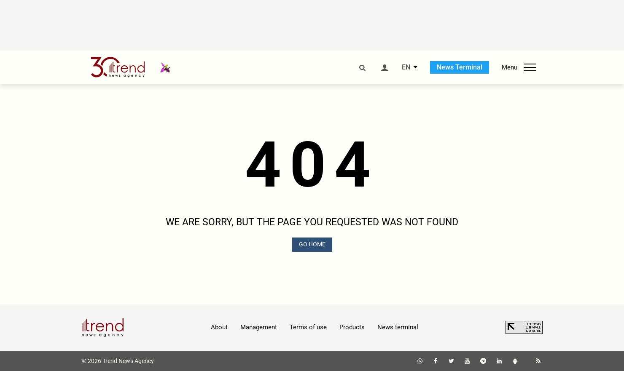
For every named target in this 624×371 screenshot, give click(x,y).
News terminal (397, 327)
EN (406, 67)
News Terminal (459, 67)
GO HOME (312, 244)
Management (258, 327)
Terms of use (308, 327)
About (219, 327)
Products (352, 327)
